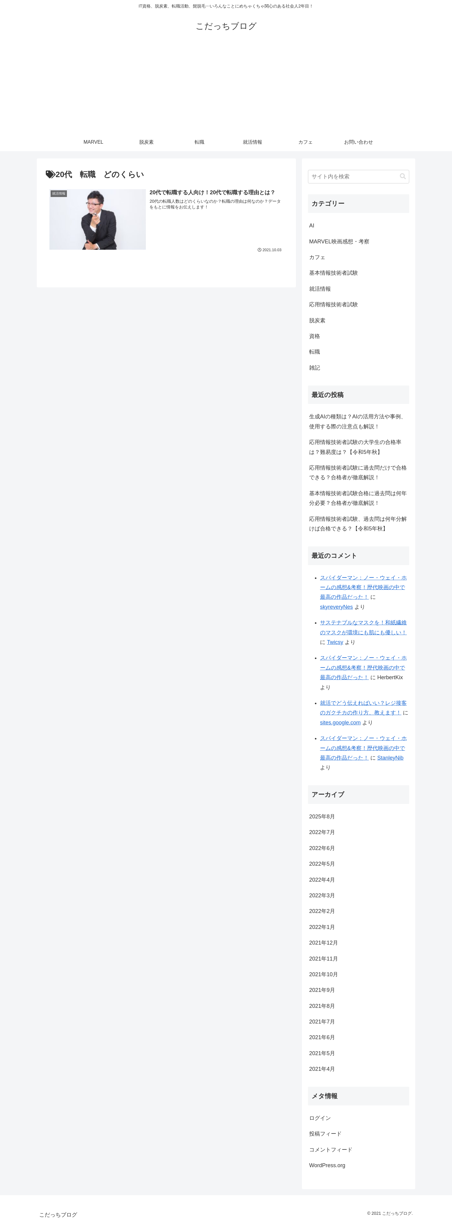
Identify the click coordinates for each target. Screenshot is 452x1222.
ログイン (320, 1118)
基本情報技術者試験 (333, 273)
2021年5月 (322, 1053)
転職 (314, 352)
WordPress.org (327, 1165)
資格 (314, 336)
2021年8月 (322, 1006)
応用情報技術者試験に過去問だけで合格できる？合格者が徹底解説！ (358, 472)
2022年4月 (322, 880)
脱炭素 (317, 320)
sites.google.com (340, 723)
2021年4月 (322, 1069)
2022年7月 (322, 832)
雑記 (314, 368)
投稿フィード (325, 1134)
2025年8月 (322, 817)
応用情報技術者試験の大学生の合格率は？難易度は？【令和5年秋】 (355, 447)
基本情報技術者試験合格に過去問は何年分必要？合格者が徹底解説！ (358, 498)
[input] (358, 176)
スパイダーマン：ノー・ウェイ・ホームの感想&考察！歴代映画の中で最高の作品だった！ (363, 587)
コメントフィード (331, 1150)
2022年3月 (322, 895)
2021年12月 (323, 943)
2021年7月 (322, 1022)
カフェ (317, 257)
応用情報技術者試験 (333, 305)
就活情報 (320, 289)
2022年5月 (322, 864)
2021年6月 (322, 1037)
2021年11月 (323, 959)
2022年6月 (322, 848)
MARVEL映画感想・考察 (339, 242)
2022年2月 (322, 911)
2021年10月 (323, 974)
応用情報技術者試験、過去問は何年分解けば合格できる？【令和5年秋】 (358, 524)
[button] (402, 176)
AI (311, 226)
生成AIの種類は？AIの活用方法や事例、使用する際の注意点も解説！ (357, 421)
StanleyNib (390, 758)
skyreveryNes (336, 607)
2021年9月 (322, 990)
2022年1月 (322, 927)
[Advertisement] (226, 88)
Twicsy (335, 642)
